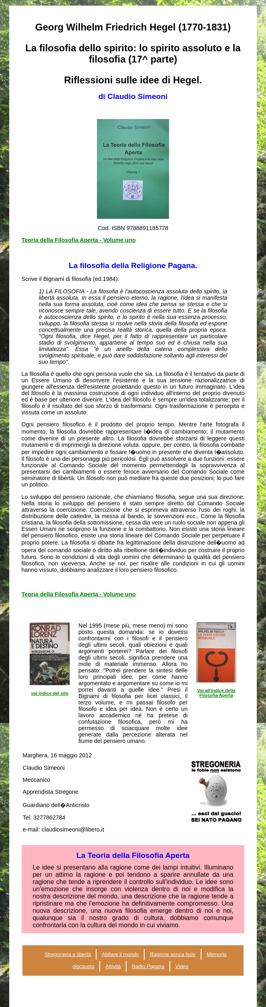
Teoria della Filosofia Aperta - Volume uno (79, 240)
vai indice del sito (50, 693)
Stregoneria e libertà (67, 954)
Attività (113, 966)
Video (182, 966)
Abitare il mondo (120, 954)
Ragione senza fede (172, 954)
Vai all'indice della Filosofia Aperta (216, 693)
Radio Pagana (148, 966)
